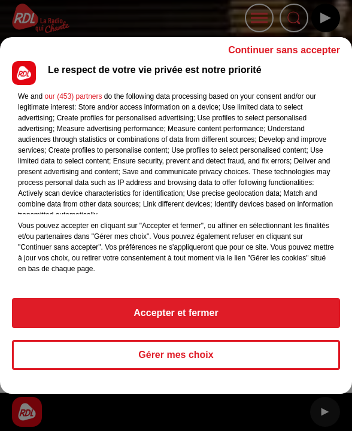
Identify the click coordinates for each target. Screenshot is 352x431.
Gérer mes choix (175, 355)
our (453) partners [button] (73, 96)
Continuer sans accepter (284, 50)
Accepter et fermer (175, 313)
